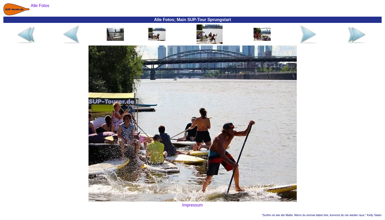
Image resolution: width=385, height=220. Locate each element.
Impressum (192, 205)
